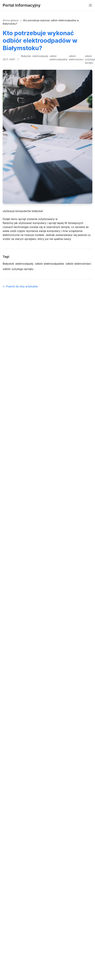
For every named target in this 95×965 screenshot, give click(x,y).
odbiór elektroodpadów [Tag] (49, 263)
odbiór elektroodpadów (59, 58)
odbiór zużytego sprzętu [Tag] (18, 269)
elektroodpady (40, 56)
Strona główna (11, 20)
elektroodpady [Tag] (24, 263)
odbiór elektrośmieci (76, 58)
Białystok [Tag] (8, 263)
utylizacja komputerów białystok (23, 211)
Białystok (26, 56)
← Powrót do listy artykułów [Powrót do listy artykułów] (20, 286)
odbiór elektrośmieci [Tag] (78, 263)
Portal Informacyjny (21, 5)
